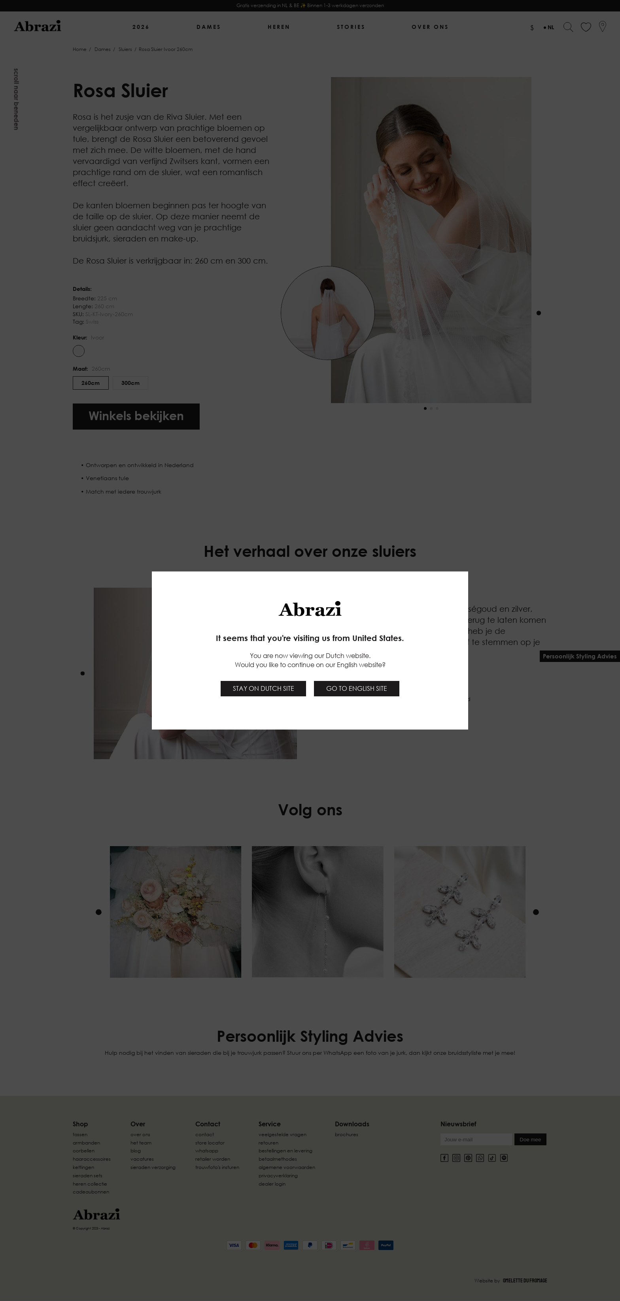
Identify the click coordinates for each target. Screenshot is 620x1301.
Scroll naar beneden (17, 99)
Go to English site (356, 688)
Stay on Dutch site (263, 688)
